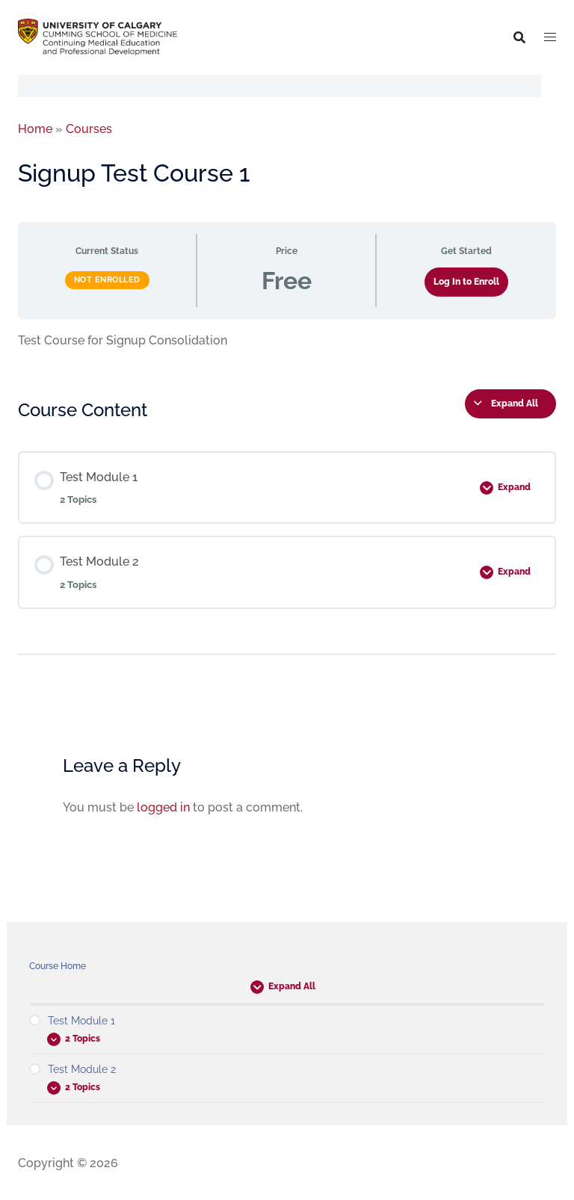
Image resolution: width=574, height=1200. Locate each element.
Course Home (57, 966)
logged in (163, 807)
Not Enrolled (107, 280)
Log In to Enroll (466, 281)
